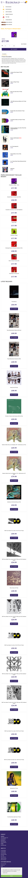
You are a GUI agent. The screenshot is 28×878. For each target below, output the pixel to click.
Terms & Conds (3, 863)
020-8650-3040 (3, 845)
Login (2, 866)
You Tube (2, 855)
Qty (2, 45)
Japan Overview (9, 22)
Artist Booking (9, 11)
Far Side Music (8, 6)
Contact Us (3, 865)
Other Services (9, 19)
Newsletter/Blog (9, 14)
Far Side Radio (8, 9)
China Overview (9, 24)
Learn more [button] (5, 872)
